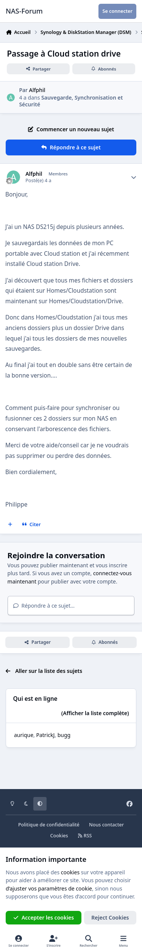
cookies (70, 872)
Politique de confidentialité (49, 824)
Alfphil (37, 90)
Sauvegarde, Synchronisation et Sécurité (71, 101)
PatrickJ (45, 735)
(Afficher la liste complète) (95, 713)
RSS (85, 835)
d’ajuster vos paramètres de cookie (49, 888)
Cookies (59, 835)
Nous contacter (106, 824)
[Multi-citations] (10, 524)
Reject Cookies (110, 917)
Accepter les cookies (43, 917)
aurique (23, 735)
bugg (64, 735)
